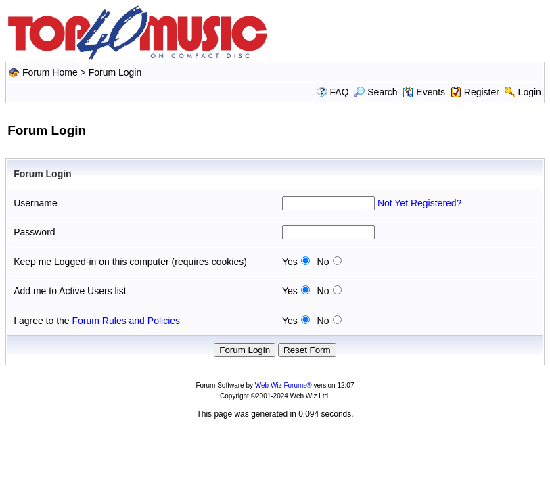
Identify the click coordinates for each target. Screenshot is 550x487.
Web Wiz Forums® (283, 385)
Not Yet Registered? (419, 203)
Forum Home (50, 72)
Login (529, 92)
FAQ (339, 92)
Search (375, 92)
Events (424, 92)
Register (481, 92)
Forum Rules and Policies (126, 320)
